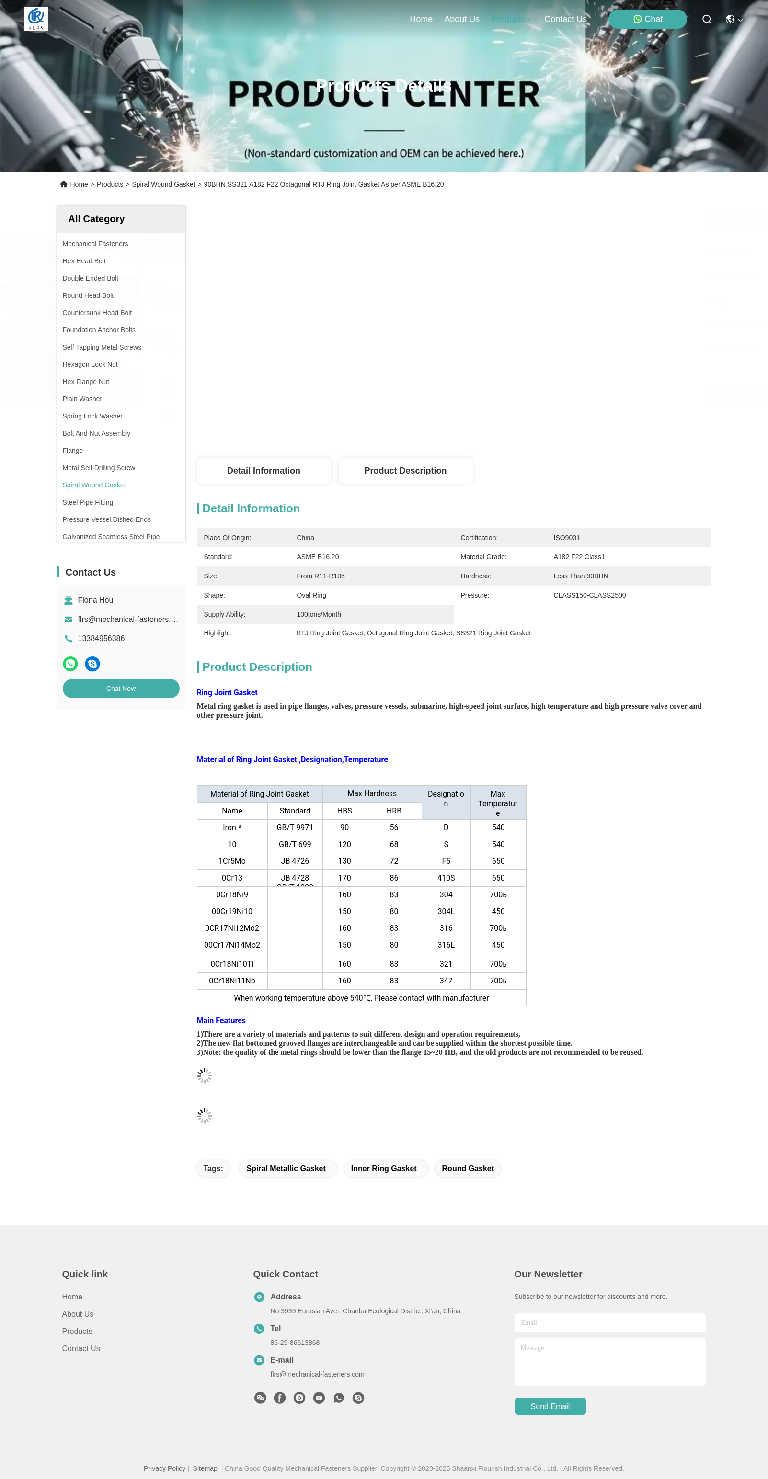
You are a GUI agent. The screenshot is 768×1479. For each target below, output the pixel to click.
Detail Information (263, 470)
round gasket (468, 1168)
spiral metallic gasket (285, 1168)
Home (421, 19)
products (512, 19)
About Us (78, 1314)
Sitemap (205, 1468)
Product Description (405, 470)
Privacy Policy (164, 1468)
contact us (565, 19)
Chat (648, 19)
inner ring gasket (384, 1168)
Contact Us (81, 1348)
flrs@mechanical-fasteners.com (131, 619)
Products (110, 184)
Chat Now (121, 688)
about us (462, 19)
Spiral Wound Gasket (163, 184)
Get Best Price (549, 393)
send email (550, 1406)
